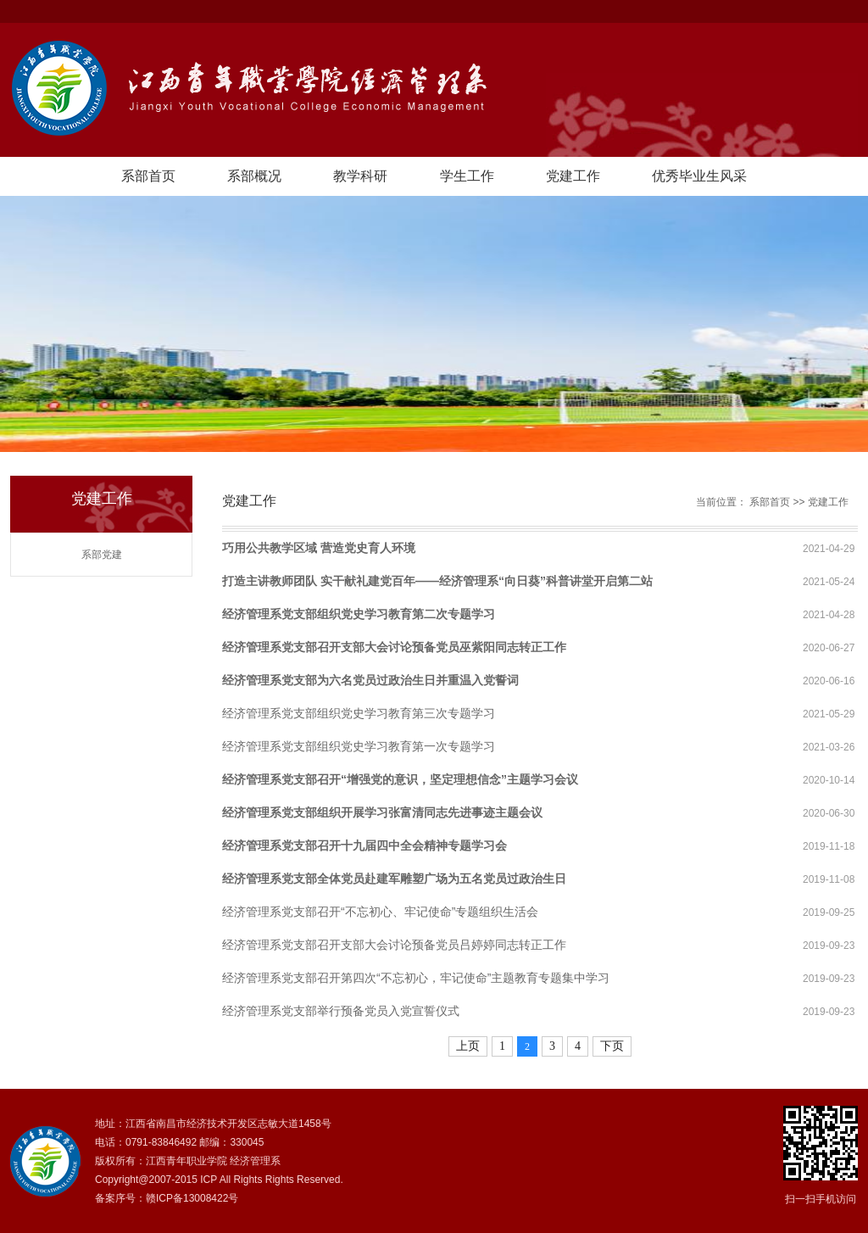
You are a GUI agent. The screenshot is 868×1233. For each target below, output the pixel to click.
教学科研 (360, 176)
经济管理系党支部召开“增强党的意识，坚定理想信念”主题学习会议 (400, 779)
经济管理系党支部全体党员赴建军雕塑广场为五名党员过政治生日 (394, 878)
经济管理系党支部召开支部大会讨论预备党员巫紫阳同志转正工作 (394, 647)
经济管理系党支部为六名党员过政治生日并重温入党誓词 (370, 680)
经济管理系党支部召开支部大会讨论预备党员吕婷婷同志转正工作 (394, 944)
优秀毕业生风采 (699, 176)
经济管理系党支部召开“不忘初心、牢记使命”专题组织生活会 (380, 911)
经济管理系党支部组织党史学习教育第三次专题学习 (358, 713)
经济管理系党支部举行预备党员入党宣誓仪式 (340, 1011)
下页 (612, 1046)
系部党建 (101, 555)
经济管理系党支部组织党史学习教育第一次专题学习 (358, 746)
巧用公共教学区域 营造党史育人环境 (318, 548)
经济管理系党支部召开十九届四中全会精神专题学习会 (364, 845)
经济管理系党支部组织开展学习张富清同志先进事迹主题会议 (382, 812)
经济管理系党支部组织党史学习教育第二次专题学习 (358, 614)
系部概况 (254, 176)
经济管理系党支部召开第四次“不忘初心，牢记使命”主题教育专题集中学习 (415, 978)
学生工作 (467, 176)
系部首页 (148, 176)
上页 (468, 1046)
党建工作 (573, 176)
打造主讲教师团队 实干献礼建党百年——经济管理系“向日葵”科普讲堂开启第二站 (437, 581)
